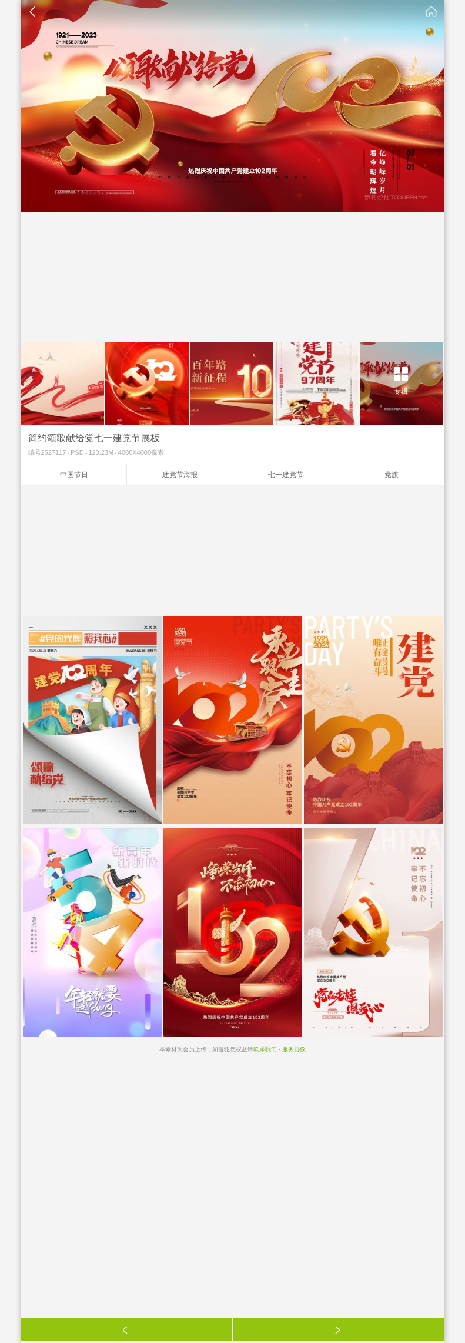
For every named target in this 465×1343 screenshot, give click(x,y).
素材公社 (431, 12)
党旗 (391, 475)
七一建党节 (285, 475)
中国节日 (74, 475)
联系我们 (265, 1049)
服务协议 (294, 1049)
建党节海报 (180, 475)
